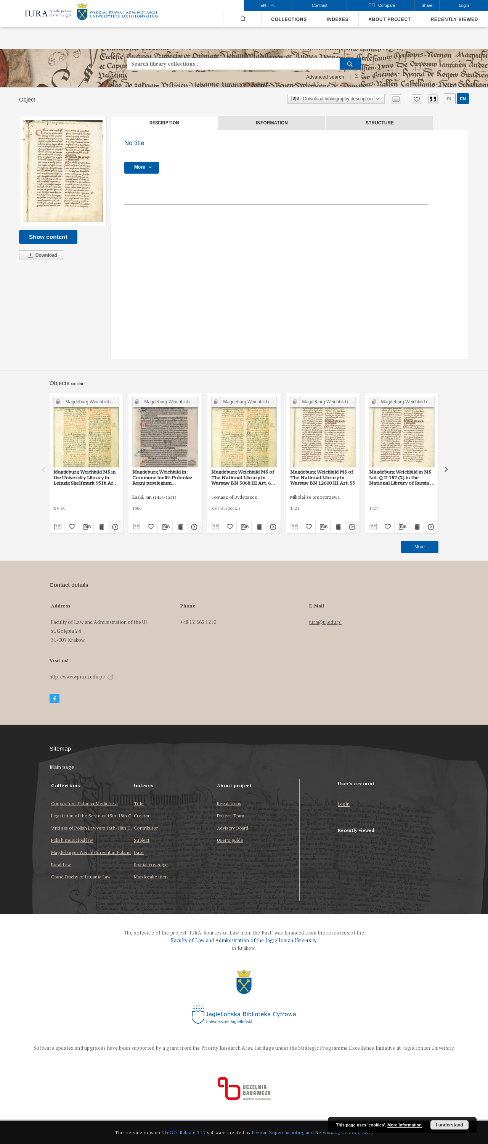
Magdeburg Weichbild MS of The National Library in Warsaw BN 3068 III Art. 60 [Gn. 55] (242, 477)
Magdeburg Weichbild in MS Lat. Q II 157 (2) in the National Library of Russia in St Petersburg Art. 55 (401, 477)
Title (139, 803)
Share (427, 5)
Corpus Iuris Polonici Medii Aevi (84, 803)
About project (389, 19)
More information (404, 1125)
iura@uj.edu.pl (325, 622)
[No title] (63, 171)
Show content (48, 237)
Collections (289, 19)
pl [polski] (273, 5)
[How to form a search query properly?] (356, 77)
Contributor (145, 828)
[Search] (350, 64)
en (463, 99)
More (419, 546)
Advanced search (325, 77)
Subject (141, 840)
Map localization (151, 877)
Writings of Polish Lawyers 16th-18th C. (91, 828)
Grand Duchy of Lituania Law (81, 877)
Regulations (229, 803)
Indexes (337, 19)
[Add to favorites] (417, 99)
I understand (449, 1125)
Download (41, 255)
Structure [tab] (380, 123)
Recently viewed (454, 19)
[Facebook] (54, 699)
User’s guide (230, 840)
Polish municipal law (72, 840)
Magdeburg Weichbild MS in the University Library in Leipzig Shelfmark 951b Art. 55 (85, 477)
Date (138, 852)
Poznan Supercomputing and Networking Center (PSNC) (312, 1132)
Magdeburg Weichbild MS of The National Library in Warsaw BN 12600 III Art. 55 (322, 477)
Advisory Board (233, 828)
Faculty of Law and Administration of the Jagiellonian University (243, 940)
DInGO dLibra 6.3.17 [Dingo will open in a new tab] (184, 1132)
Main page (62, 767)
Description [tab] (164, 123)
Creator (141, 816)
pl (449, 99)
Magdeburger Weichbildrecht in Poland (91, 852)
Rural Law (61, 864)
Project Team (230, 816)
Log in (344, 804)
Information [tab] (272, 123)
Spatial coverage (151, 864)
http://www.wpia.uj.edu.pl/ (82, 677)
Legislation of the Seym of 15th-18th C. (92, 816)
